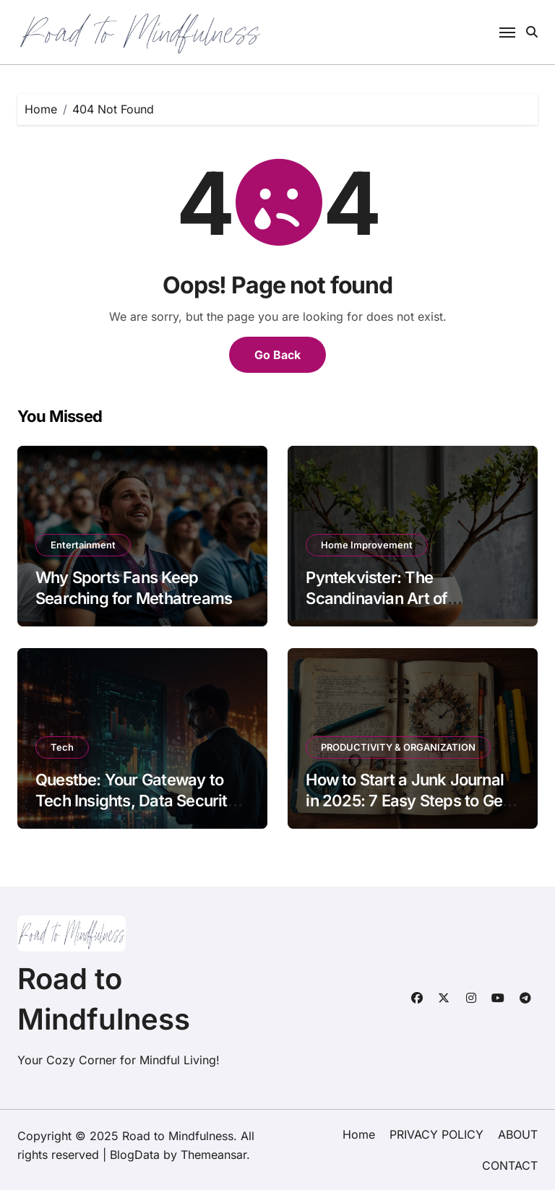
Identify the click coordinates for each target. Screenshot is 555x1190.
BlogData (135, 1154)
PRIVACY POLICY (436, 1134)
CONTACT (510, 1165)
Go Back (277, 355)
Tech (62, 747)
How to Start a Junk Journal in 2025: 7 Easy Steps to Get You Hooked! (406, 800)
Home (359, 1134)
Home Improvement (367, 545)
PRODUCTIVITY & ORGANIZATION (398, 747)
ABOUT (518, 1134)
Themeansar (213, 1154)
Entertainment (83, 545)
